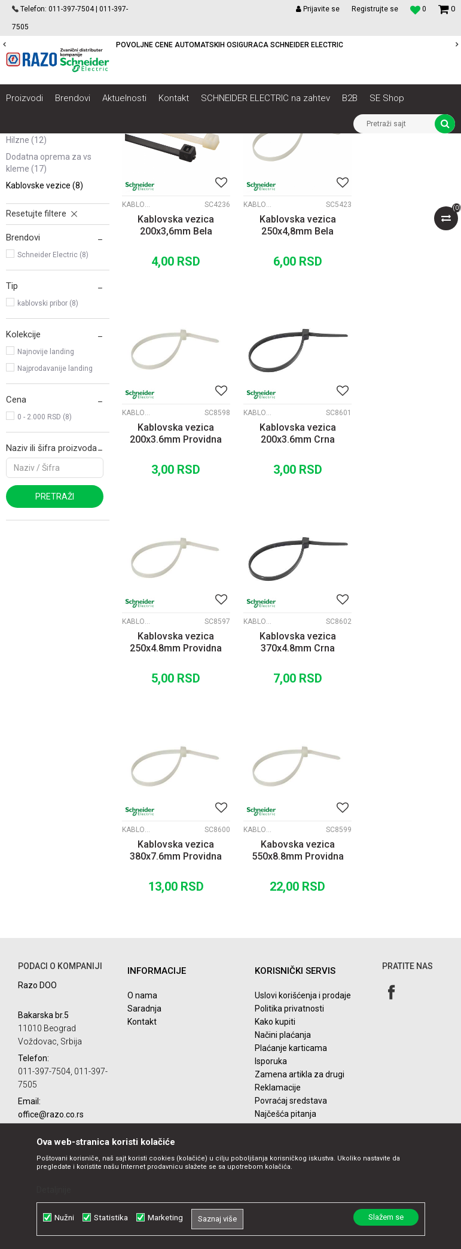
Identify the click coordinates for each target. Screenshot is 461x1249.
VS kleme (32, 256)
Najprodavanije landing (55, 502)
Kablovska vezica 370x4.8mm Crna (403, 554)
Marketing (165, 1217)
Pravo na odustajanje (294, 1033)
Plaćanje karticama (291, 954)
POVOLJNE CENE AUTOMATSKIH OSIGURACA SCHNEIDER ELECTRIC (229, 45)
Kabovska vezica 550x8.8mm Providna (288, 756)
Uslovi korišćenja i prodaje (303, 901)
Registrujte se (375, 9)
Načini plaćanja (283, 941)
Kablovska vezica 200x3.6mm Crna (173, 554)
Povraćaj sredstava (291, 1007)
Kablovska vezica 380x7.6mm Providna (173, 756)
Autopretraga (239, 164)
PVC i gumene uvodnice (49, 234)
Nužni (64, 1217)
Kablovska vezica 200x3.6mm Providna (404, 352)
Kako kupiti (275, 928)
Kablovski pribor (264, 142)
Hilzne (26, 273)
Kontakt (142, 928)
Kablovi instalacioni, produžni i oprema (163, 142)
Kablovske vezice (44, 319)
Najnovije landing (45, 485)
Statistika (111, 1217)
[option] (230, 45)
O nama (142, 901)
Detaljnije (53, 1189)
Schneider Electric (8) (52, 388)
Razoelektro (26, 142)
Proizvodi (73, 142)
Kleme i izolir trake (49, 194)
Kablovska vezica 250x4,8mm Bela (288, 352)
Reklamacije (278, 993)
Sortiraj (291, 164)
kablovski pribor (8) (47, 436)
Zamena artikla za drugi (299, 980)
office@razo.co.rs (51, 1020)
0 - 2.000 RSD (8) (44, 550)
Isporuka (271, 967)
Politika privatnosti (289, 914)
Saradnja (144, 914)
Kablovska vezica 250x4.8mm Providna (288, 554)
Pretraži (54, 630)
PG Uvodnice (35, 211)
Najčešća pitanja (285, 1020)
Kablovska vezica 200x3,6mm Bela (173, 352)
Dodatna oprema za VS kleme (48, 296)
